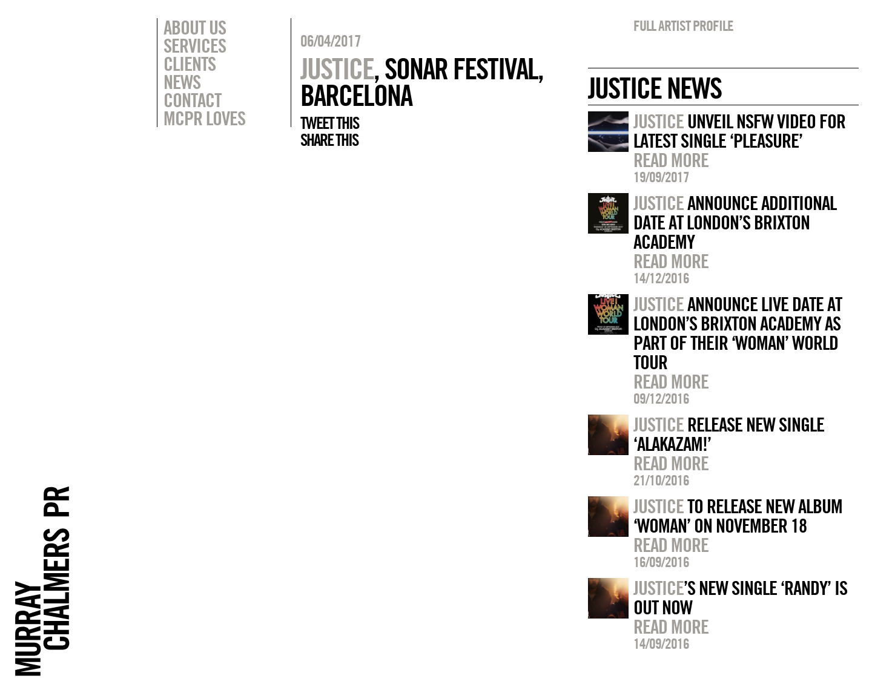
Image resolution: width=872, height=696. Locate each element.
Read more (670, 160)
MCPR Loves (204, 118)
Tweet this (329, 123)
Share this (329, 140)
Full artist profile (683, 25)
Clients (190, 63)
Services (195, 45)
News (182, 82)
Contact (192, 100)
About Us (195, 27)
